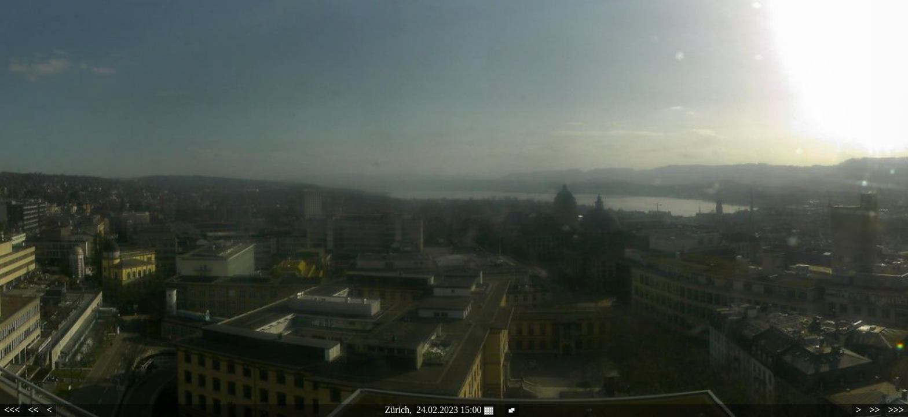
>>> (896, 410)
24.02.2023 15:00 (454, 410)
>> (874, 410)
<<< (12, 410)
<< (33, 410)
